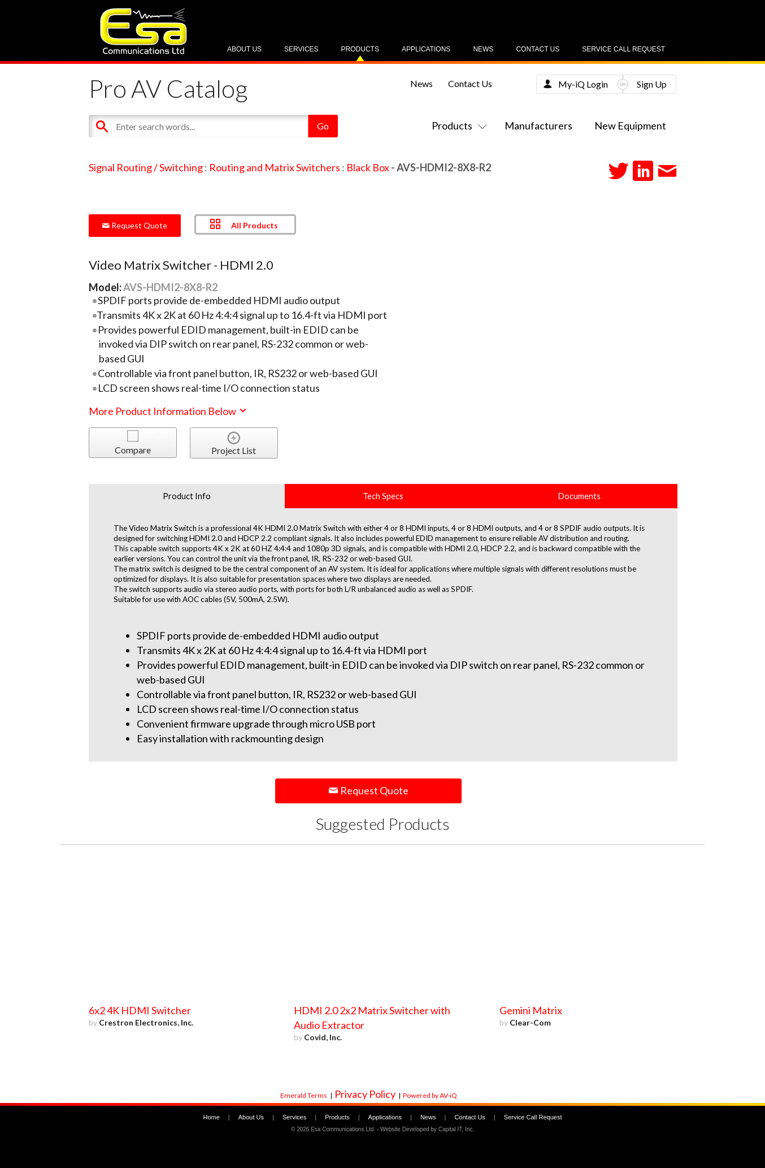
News (483, 49)
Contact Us (537, 49)
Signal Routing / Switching (146, 167)
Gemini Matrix (530, 1010)
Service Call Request (623, 49)
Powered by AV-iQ (430, 1095)
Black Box (367, 167)
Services (301, 49)
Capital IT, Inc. (456, 1129)
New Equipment (630, 125)
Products (360, 49)
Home (211, 1117)
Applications (426, 49)
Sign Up (652, 84)
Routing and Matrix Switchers (274, 167)
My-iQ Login (583, 84)
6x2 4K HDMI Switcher (140, 1010)
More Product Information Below (168, 411)
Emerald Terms (303, 1095)
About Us (244, 49)
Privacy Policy (364, 1094)
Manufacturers (538, 125)
